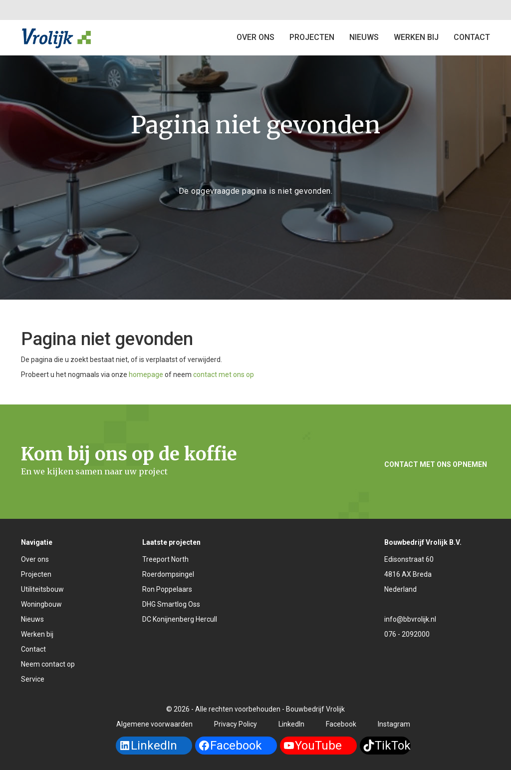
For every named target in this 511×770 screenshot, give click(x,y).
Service (32, 679)
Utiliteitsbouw (42, 589)
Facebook (341, 724)
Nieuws (364, 37)
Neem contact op (48, 664)
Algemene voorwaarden (154, 724)
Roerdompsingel (168, 574)
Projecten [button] (311, 37)
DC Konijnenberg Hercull (179, 619)
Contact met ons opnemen (435, 464)
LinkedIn (291, 724)
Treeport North (165, 559)
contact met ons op (223, 375)
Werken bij (416, 37)
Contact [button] (472, 37)
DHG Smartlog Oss (171, 604)
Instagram (394, 724)
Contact (33, 649)
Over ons (255, 37)
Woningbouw (41, 604)
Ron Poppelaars (167, 589)
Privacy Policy (235, 724)
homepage (146, 375)
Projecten (36, 574)
